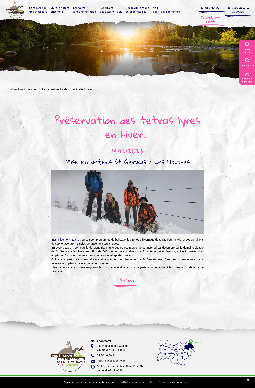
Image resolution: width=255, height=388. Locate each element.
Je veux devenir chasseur (238, 10)
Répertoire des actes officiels (111, 9)
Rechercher (248, 61)
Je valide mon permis (210, 19)
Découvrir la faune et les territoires (137, 9)
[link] (65, 239)
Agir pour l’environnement (166, 9)
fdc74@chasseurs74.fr (108, 361)
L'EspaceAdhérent (247, 77)
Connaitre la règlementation (84, 9)
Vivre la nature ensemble (60, 9)
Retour (127, 280)
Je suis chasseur (211, 8)
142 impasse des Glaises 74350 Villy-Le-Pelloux (109, 347)
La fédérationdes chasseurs (38, 9)
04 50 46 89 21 (103, 355)
